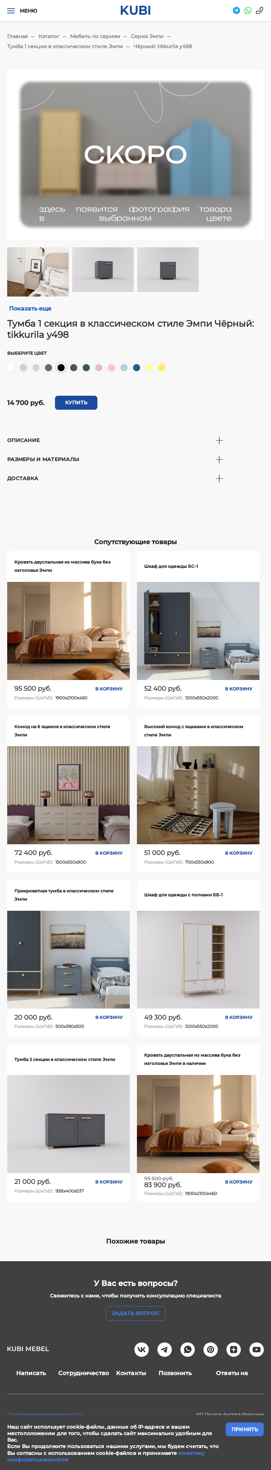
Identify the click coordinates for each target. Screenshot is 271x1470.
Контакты (131, 1373)
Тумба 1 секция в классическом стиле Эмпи (65, 46)
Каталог (48, 36)
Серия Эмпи (147, 36)
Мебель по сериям (95, 36)
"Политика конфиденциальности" (45, 1414)
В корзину (109, 689)
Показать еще (30, 308)
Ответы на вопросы (232, 1373)
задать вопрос (135, 1313)
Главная (17, 36)
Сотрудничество (83, 1373)
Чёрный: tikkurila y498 (163, 46)
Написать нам (31, 1373)
